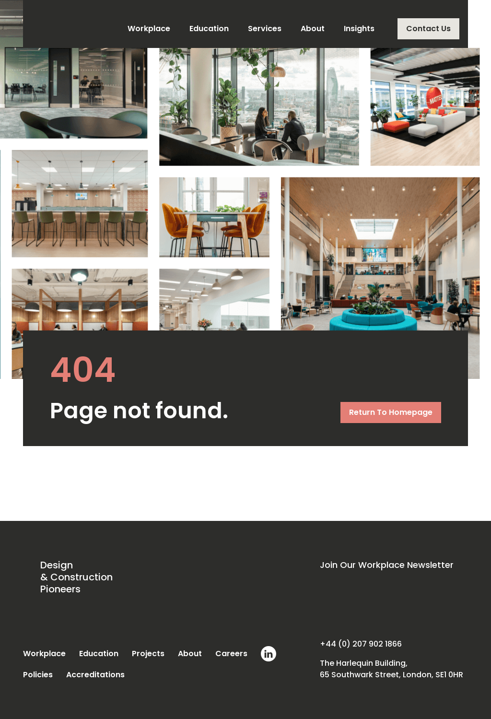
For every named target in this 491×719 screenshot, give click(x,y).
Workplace (149, 28)
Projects (148, 653)
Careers (231, 653)
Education (209, 28)
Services (264, 28)
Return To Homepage (391, 412)
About (313, 28)
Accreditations (95, 674)
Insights (359, 28)
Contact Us (428, 28)
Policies (38, 674)
